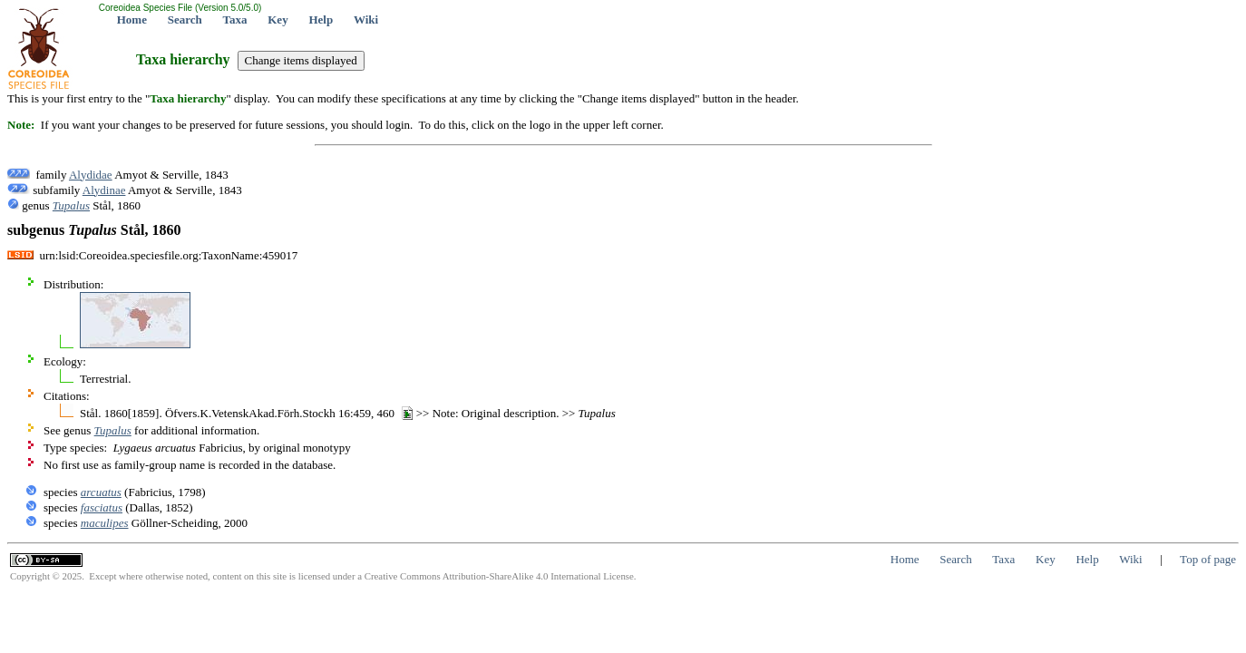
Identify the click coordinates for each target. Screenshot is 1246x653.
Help (320, 19)
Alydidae (90, 174)
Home (132, 19)
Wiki (366, 19)
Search (185, 19)
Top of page (1208, 559)
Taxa (235, 19)
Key (277, 19)
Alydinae (104, 190)
